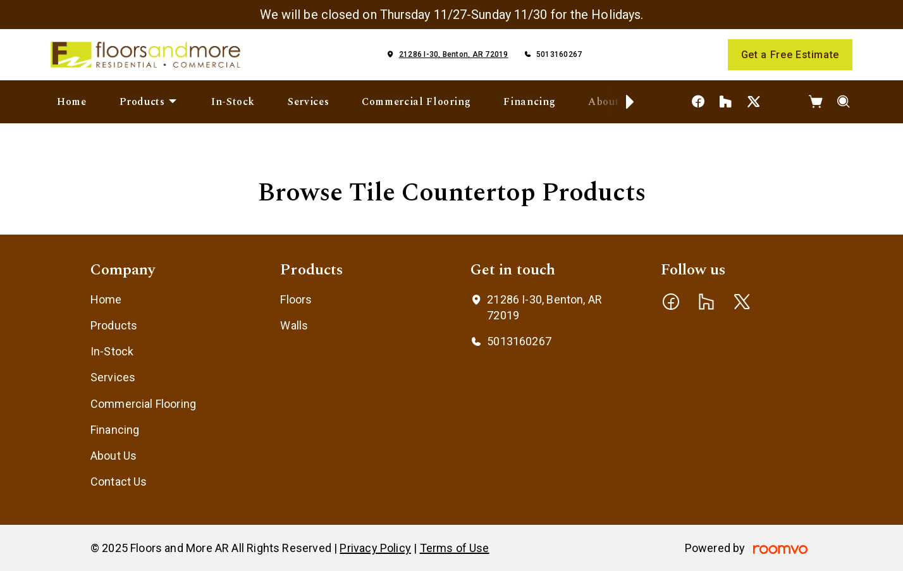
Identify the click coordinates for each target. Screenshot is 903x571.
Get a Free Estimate (790, 55)
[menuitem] (72, 101)
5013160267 (559, 54)
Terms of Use (454, 548)
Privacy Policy (375, 548)
